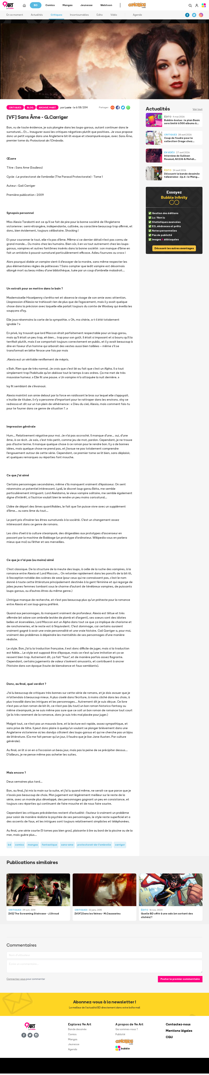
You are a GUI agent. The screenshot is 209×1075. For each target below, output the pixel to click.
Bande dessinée (77, 1030)
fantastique (49, 846)
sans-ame (67, 846)
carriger (120, 846)
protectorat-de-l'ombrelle (94, 846)
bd (9, 846)
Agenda (137, 16)
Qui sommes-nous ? (126, 1030)
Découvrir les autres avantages (174, 249)
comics (19, 846)
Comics (72, 1035)
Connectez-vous (16, 980)
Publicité (120, 1035)
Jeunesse (73, 1045)
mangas (33, 846)
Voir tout (197, 110)
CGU (169, 1038)
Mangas (72, 1040)
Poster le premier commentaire (180, 980)
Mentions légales (179, 1032)
